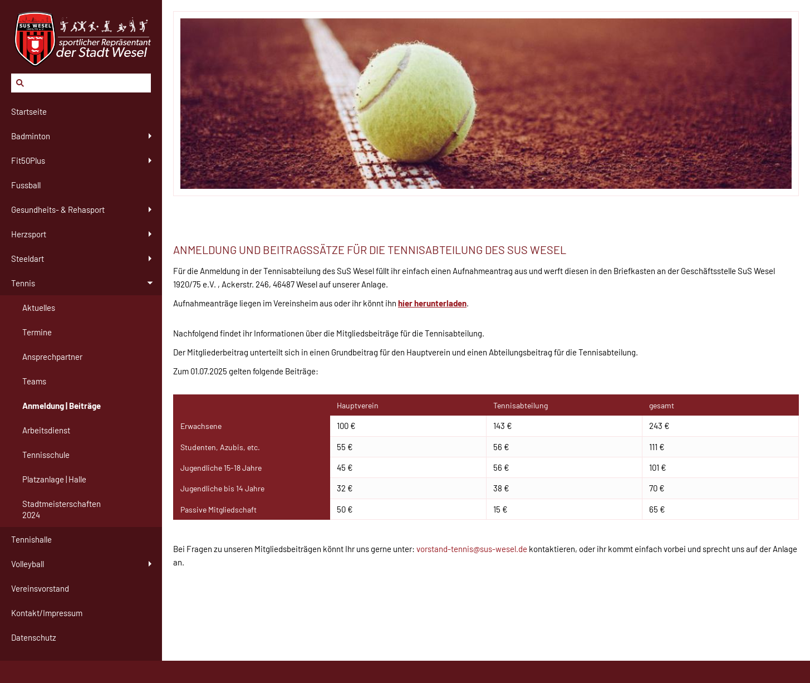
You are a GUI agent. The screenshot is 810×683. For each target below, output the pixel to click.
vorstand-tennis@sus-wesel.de (471, 549)
